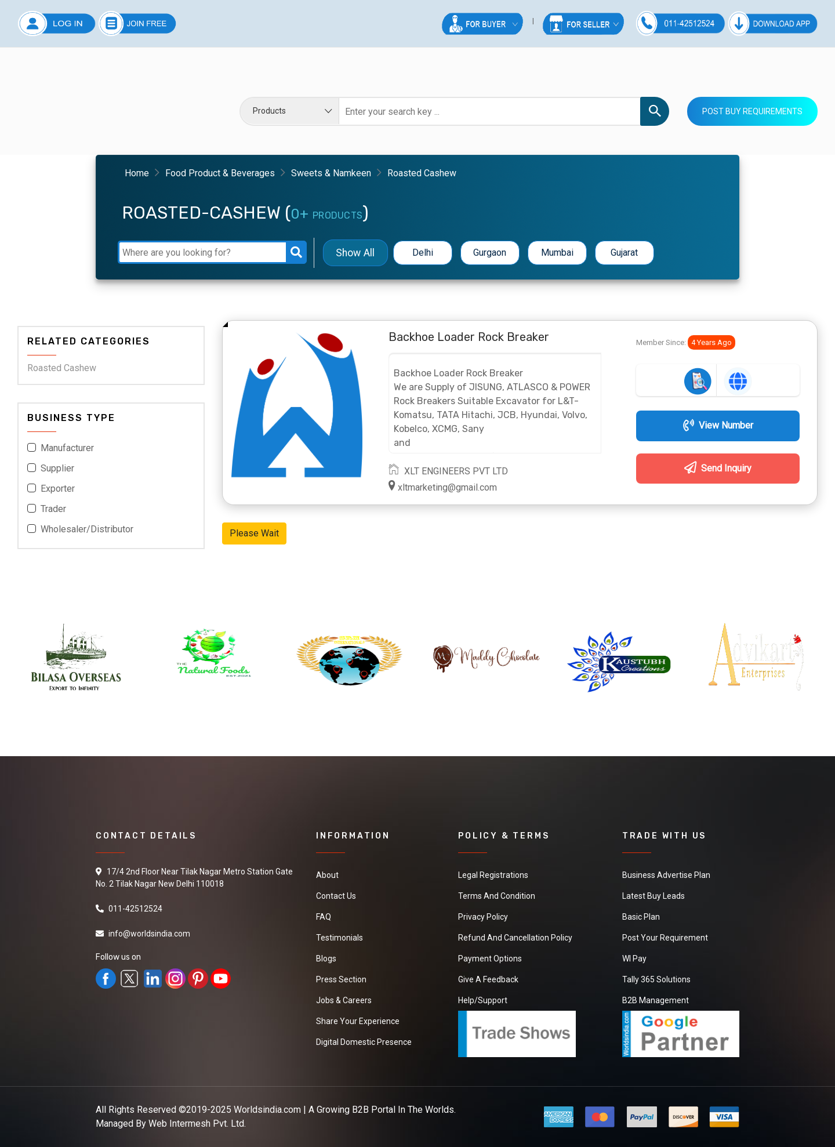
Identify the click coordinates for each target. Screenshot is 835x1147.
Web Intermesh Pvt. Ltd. (197, 1123)
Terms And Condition (496, 896)
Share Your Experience (358, 1021)
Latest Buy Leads (653, 896)
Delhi (422, 252)
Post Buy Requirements (752, 111)
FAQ (323, 916)
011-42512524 (135, 908)
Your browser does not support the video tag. (104, 103)
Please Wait (254, 533)
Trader (53, 508)
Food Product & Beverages (220, 173)
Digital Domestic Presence (364, 1042)
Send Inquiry (718, 468)
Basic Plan (641, 916)
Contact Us (336, 896)
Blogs (326, 958)
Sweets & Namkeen (331, 173)
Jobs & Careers (344, 1000)
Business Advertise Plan (666, 875)
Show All (355, 252)
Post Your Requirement (665, 937)
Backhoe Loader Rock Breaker (469, 337)
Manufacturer (67, 447)
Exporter (58, 488)
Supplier (57, 468)
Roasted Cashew (61, 367)
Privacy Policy (483, 916)
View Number (718, 425)
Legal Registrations (493, 875)
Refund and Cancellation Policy (515, 937)
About (327, 875)
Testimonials (339, 937)
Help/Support (482, 1000)
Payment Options (490, 958)
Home (137, 173)
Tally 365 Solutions (656, 979)
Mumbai (557, 252)
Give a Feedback (488, 979)
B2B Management (655, 1000)
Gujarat (624, 252)
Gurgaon (489, 252)
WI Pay (634, 958)
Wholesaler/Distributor (87, 529)
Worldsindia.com (267, 1109)
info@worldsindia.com (149, 933)
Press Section (341, 979)
